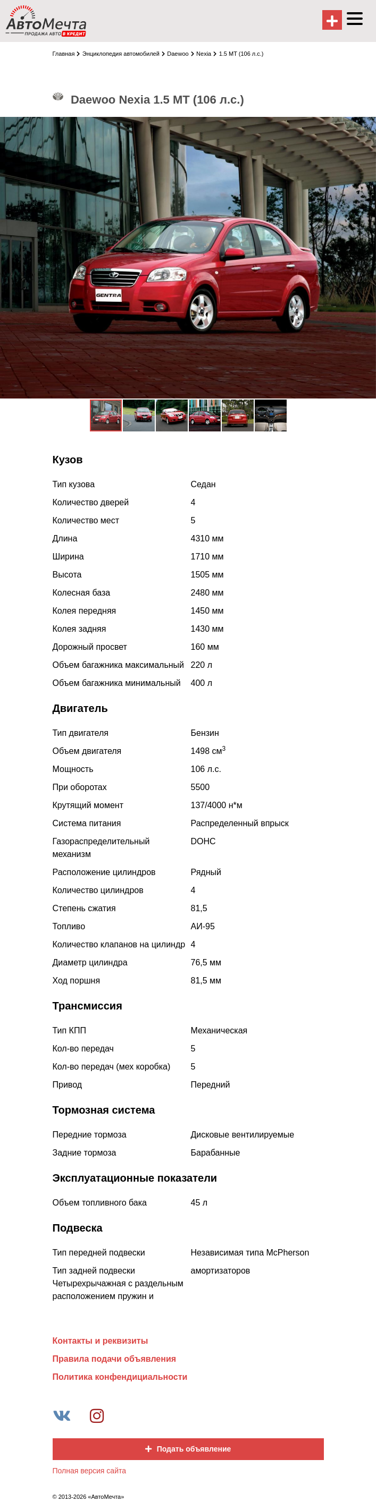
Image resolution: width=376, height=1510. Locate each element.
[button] (366, 126)
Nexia (206, 53)
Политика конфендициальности (120, 1376)
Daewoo (180, 53)
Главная (66, 53)
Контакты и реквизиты (100, 1340)
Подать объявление (188, 1449)
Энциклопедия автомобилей (123, 53)
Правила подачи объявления (115, 1358)
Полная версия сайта (90, 1470)
